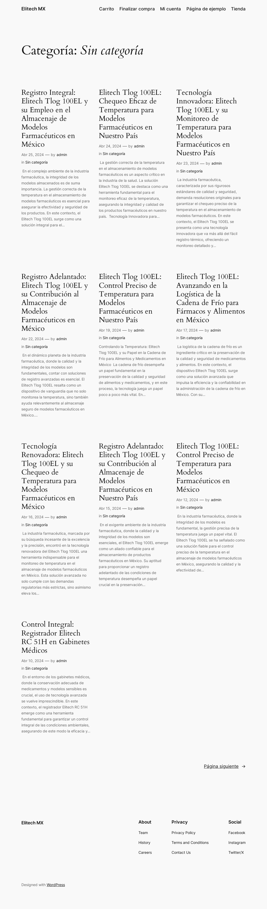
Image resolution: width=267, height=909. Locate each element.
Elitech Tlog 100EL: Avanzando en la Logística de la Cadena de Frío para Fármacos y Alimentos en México (210, 298)
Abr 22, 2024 (32, 339)
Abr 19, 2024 (110, 330)
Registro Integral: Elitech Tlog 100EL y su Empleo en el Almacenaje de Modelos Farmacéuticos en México (54, 118)
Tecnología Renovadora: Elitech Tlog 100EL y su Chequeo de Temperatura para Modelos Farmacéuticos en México (52, 476)
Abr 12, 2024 (187, 499)
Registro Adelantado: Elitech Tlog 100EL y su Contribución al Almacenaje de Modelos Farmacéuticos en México (54, 302)
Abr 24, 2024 (110, 146)
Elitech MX (33, 8)
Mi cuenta (170, 8)
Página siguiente (225, 766)
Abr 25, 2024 (32, 154)
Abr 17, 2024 (187, 330)
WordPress (56, 884)
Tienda (238, 8)
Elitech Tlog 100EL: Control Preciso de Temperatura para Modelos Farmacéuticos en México (207, 468)
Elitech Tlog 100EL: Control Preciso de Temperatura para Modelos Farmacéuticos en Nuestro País (130, 298)
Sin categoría (36, 162)
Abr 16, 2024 (32, 517)
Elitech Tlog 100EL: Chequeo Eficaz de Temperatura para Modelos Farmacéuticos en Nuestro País (130, 114)
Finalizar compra (137, 8)
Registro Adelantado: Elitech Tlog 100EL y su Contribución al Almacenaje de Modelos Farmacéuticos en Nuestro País (132, 472)
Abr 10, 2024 (32, 660)
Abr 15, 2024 (110, 508)
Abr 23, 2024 (187, 163)
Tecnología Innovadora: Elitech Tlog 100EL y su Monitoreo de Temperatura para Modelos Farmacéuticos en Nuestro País (206, 122)
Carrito (106, 8)
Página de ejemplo (206, 8)
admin (62, 154)
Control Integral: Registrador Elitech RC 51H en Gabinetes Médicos (55, 637)
